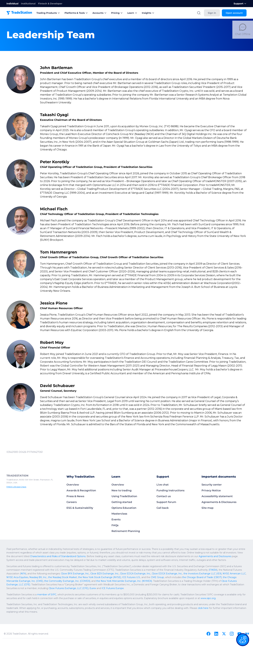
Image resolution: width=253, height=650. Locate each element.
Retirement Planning (125, 531)
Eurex (93, 588)
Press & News (75, 496)
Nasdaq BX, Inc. (38, 577)
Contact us (164, 496)
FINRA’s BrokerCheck (16, 487)
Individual (12, 3)
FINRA (213, 569)
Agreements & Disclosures (219, 502)
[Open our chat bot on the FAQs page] (242, 639)
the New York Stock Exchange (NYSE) (99, 577)
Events (116, 519)
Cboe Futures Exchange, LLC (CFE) (68, 588)
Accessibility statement (217, 496)
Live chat (163, 484)
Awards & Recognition (81, 490)
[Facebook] (208, 634)
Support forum (166, 502)
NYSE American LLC (234, 573)
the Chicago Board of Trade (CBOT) (202, 577)
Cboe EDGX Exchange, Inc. (167, 573)
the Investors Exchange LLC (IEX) (202, 573)
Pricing (117, 12)
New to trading (121, 490)
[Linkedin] (216, 634)
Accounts (99, 12)
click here (203, 608)
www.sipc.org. (208, 598)
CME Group (157, 577)
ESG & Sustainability (79, 507)
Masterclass (119, 513)
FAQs (114, 525)
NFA (23, 573)
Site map (207, 507)
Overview (72, 484)
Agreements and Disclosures (215, 556)
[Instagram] (232, 634)
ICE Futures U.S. (131, 577)
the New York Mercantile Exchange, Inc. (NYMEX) (124, 581)
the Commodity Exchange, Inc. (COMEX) (67, 581)
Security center (212, 484)
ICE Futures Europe (112, 588)
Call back (163, 507)
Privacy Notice (211, 490)
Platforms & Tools (76, 12)
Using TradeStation (124, 496)
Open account (234, 12)
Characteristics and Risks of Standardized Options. (58, 556)
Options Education (123, 507)
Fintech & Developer (50, 3)
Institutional (28, 3)
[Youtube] (239, 634)
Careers (71, 502)
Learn (132, 12)
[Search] (199, 13)
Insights (148, 12)
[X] (224, 634)
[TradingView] (247, 634)
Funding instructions (170, 490)
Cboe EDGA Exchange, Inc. (135, 573)
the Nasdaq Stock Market (62, 577)
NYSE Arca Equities (17, 577)
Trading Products (48, 12)
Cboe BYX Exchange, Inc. (75, 573)
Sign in (212, 12)
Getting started (121, 502)
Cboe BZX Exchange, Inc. (104, 573)
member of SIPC (46, 594)
